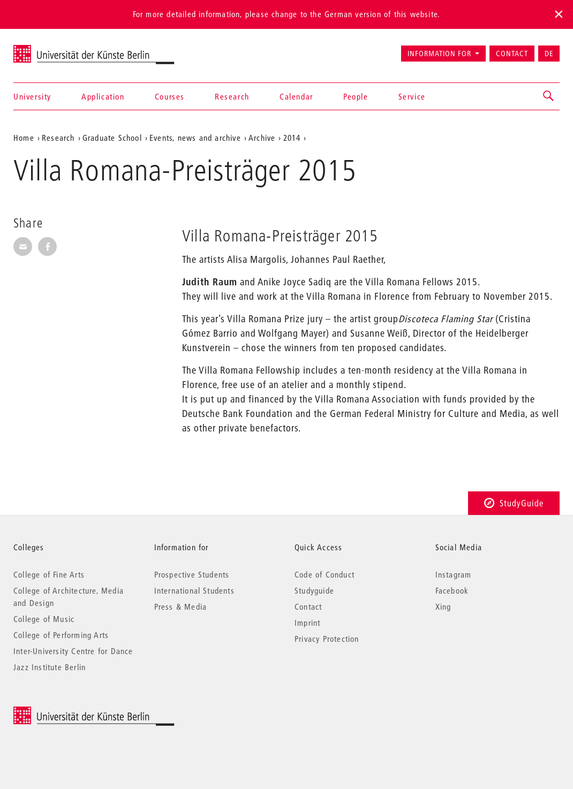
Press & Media (180, 606)
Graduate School (112, 137)
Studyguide (314, 590)
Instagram (453, 574)
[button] (549, 96)
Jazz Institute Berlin (49, 667)
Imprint (307, 622)
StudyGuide (514, 503)
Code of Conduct (325, 574)
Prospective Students (192, 574)
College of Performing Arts (61, 634)
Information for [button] (439, 53)
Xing (443, 606)
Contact (512, 53)
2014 (292, 137)
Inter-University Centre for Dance (73, 651)
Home (23, 137)
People (355, 96)
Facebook (452, 590)
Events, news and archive (195, 137)
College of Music (43, 618)
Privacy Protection (327, 638)
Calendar (296, 96)
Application (103, 96)
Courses (170, 96)
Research (232, 96)
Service (412, 96)
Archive (261, 137)
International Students (194, 590)
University (32, 96)
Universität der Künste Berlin (55, 48)
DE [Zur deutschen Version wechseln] (549, 53)
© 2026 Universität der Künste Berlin (69, 712)
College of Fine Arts (49, 574)
